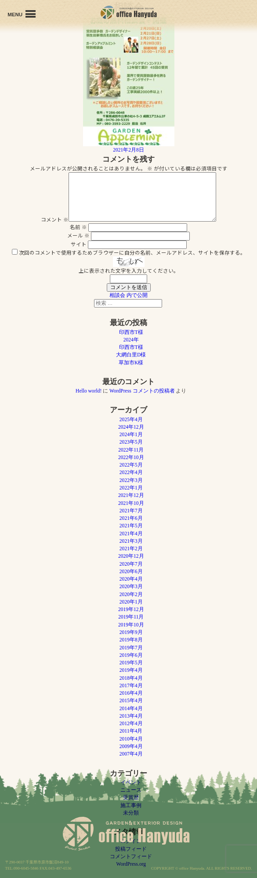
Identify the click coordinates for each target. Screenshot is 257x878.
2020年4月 (131, 579)
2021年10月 (131, 503)
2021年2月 (131, 548)
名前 (78, 226)
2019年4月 (131, 670)
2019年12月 (131, 609)
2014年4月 (131, 708)
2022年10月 (131, 457)
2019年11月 (131, 616)
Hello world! (88, 390)
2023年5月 (131, 442)
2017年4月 (131, 685)
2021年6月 (131, 518)
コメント (55, 219)
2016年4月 (131, 693)
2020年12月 (131, 556)
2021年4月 (131, 533)
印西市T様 (131, 332)
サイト (79, 244)
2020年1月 (131, 601)
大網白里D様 (131, 354)
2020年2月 (131, 594)
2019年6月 (131, 655)
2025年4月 (131, 419)
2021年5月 (131, 525)
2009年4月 (131, 746)
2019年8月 (131, 639)
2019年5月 (131, 662)
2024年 (131, 339)
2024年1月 (131, 434)
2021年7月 (131, 510)
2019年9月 (131, 632)
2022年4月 (131, 472)
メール (78, 235)
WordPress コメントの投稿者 (142, 390)
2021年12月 (131, 495)
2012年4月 (131, 723)
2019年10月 (131, 624)
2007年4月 (131, 753)
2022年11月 (131, 449)
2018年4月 (131, 678)
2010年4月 (131, 738)
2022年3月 (131, 480)
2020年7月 (131, 564)
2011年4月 (130, 731)
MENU (21, 14)
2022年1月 (131, 487)
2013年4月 (131, 716)
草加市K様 (131, 362)
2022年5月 (131, 464)
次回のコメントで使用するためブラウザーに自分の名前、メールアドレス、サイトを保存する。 (132, 252)
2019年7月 (131, 647)
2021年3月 (131, 541)
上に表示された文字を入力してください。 (129, 270)
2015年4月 (131, 700)
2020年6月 (131, 571)
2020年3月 (131, 586)
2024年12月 (131, 427)
